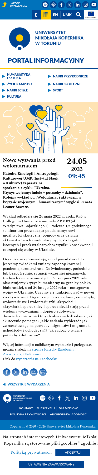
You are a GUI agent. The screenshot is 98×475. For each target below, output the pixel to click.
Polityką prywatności (30, 452)
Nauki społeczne (67, 84)
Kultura (14, 96)
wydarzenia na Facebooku (36, 359)
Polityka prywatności (28, 414)
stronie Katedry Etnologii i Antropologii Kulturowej (38, 352)
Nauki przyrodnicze (70, 76)
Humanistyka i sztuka (18, 76)
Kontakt (26, 408)
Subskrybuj (46, 408)
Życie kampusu (19, 84)
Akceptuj (73, 452)
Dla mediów (68, 408)
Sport (58, 90)
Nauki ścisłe (17, 90)
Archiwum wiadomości (69, 414)
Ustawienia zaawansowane (51, 464)
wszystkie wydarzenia (29, 384)
